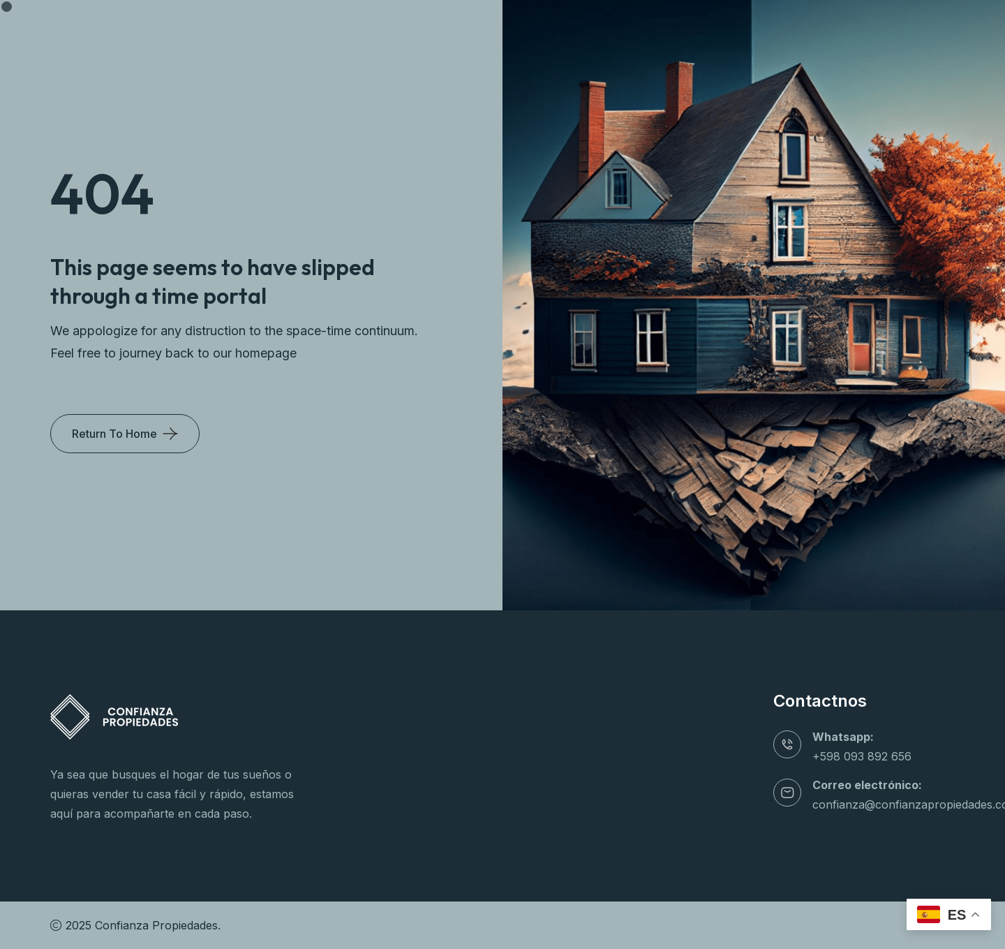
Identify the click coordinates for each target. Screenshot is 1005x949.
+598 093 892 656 (861, 756)
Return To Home (114, 434)
